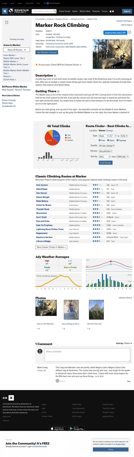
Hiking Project (109, 401)
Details (77, 64)
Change (109, 128)
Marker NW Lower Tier (13, 58)
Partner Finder (48, 413)
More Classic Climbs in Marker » (51, 244)
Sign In (127, 11)
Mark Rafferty (82, 47)
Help (44, 405)
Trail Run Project (110, 405)
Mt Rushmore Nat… (78, 19)
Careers (6, 417)
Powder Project (109, 409)
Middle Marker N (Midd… (78, 210)
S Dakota (50, 19)
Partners (96, 11)
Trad (102, 137)
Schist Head (8, 79)
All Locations (40, 19)
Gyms (74, 11)
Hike (20, 3)
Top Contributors (79, 405)
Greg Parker (60, 47)
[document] (111, 445)
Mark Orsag (42, 364)
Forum (105, 11)
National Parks (109, 413)
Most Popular (8, 89)
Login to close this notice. (37, 446)
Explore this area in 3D (115, 31)
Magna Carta (92, 19)
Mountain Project (79, 409)
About (44, 401)
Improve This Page (124, 21)
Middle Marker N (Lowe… (78, 182)
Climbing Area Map (17, 39)
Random (27, 89)
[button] (95, 51)
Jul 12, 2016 (99, 373)
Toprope (121, 137)
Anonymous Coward (53, 44)
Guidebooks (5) (9, 106)
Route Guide (64, 11)
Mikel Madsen (70, 47)
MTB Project (77, 413)
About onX (7, 413)
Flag (128, 378)
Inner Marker (9, 55)
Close (110, 449)
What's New (85, 11)
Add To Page (126, 25)
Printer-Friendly (9, 100)
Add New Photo (125, 295)
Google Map (50, 37)
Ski (38, 3)
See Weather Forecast (47, 52)
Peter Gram (50, 47)
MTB (12, 3)
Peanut (6, 76)
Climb (4, 3)
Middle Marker (9, 61)
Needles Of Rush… (62, 19)
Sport (110, 137)
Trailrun (29, 3)
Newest (18, 89)
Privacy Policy (120, 444)
